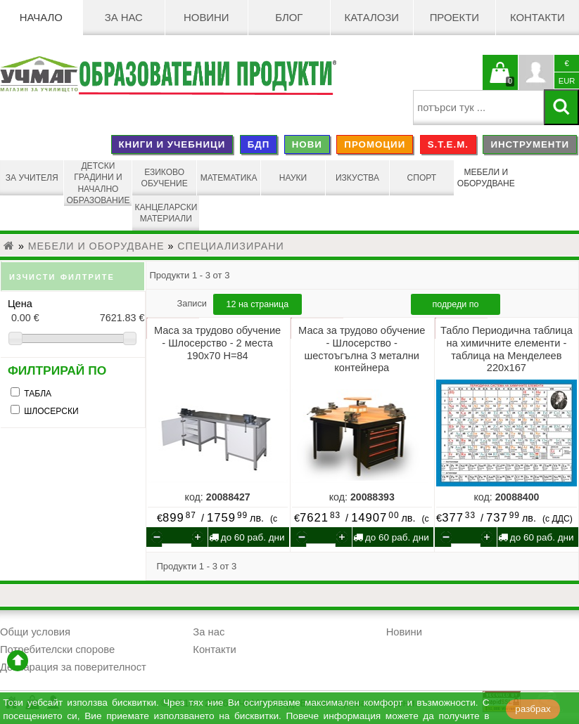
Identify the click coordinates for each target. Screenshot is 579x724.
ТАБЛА (37, 394)
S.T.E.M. (448, 144)
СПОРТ (422, 178)
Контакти (537, 17)
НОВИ (307, 144)
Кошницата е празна (500, 81)
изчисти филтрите (62, 276)
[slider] (73, 338)
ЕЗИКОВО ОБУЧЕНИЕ (164, 177)
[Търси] (561, 107)
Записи (193, 303)
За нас (124, 17)
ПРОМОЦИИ (374, 144)
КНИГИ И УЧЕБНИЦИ (171, 144)
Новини (206, 17)
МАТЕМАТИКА (229, 178)
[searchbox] (478, 107)
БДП (259, 144)
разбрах (533, 709)
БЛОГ (289, 17)
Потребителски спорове (57, 649)
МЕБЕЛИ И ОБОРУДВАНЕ (486, 177)
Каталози (372, 17)
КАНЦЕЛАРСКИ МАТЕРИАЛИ (165, 213)
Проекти (454, 17)
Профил (536, 72)
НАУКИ (293, 178)
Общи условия (35, 632)
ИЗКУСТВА (357, 178)
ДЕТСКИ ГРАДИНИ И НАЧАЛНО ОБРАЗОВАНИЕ (97, 183)
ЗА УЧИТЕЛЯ (32, 178)
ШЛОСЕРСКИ (51, 411)
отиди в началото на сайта (17, 660)
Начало (41, 17)
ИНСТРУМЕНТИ (529, 144)
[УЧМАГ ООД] (39, 76)
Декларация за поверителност (73, 667)
